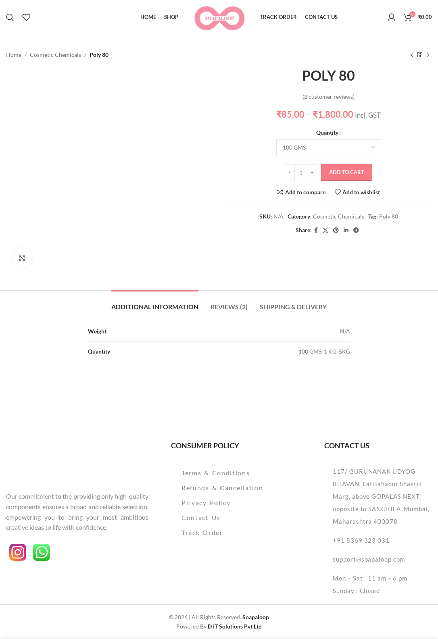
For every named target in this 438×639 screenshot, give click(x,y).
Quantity (327, 132)
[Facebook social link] (316, 230)
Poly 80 (388, 216)
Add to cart (346, 172)
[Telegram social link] (356, 230)
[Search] (10, 17)
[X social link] (325, 230)
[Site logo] (219, 16)
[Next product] (428, 55)
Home (13, 54)
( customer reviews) (328, 96)
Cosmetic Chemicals (55, 54)
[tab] (154, 302)
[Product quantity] (301, 172)
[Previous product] (412, 55)
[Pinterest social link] (336, 230)
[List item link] (233, 473)
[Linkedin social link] (346, 230)
